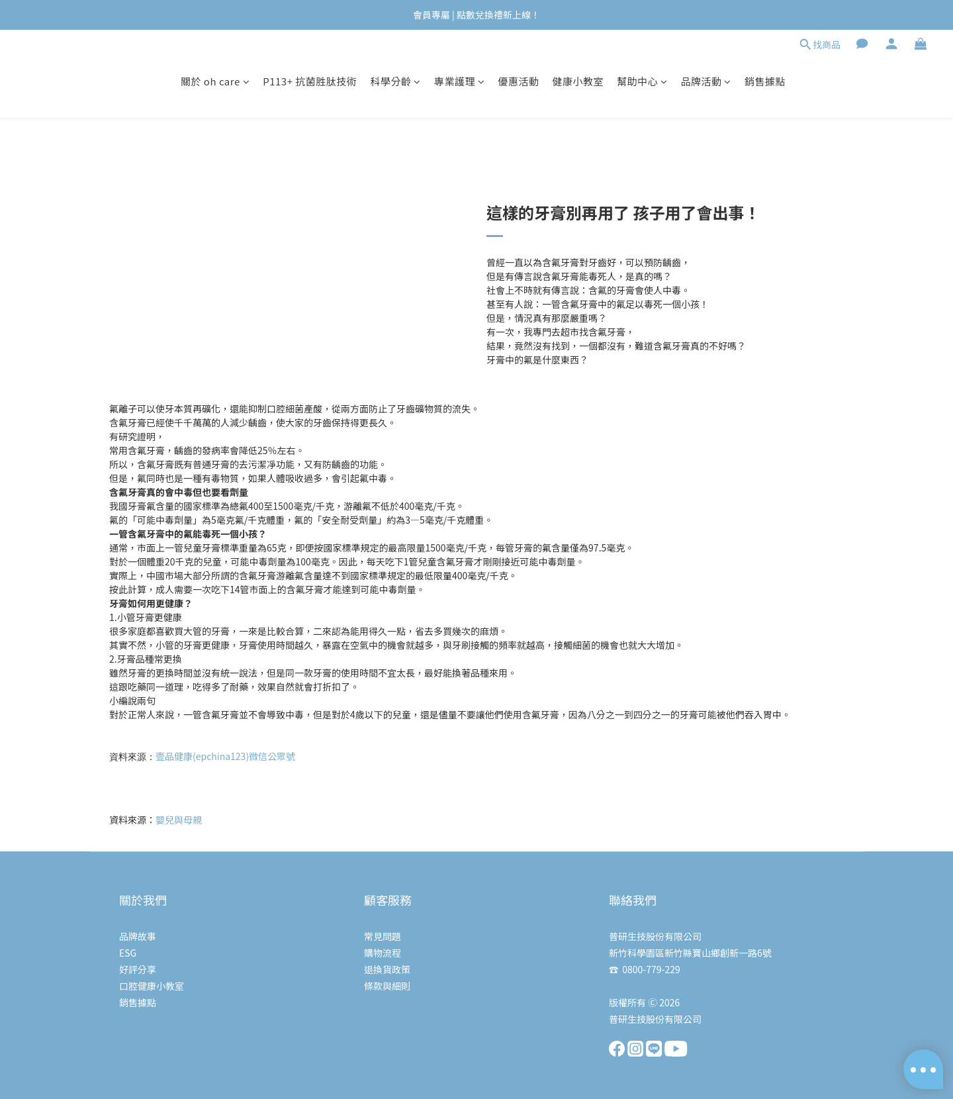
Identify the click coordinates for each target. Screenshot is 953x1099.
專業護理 (459, 81)
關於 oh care (215, 81)
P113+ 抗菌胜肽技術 (310, 81)
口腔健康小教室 (151, 985)
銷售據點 (765, 81)
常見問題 (382, 936)
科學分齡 (395, 81)
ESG (127, 952)
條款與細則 (387, 985)
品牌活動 (705, 81)
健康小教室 (578, 81)
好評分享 (137, 969)
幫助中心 (642, 81)
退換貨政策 (387, 969)
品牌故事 (137, 936)
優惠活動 (518, 81)
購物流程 (382, 952)
